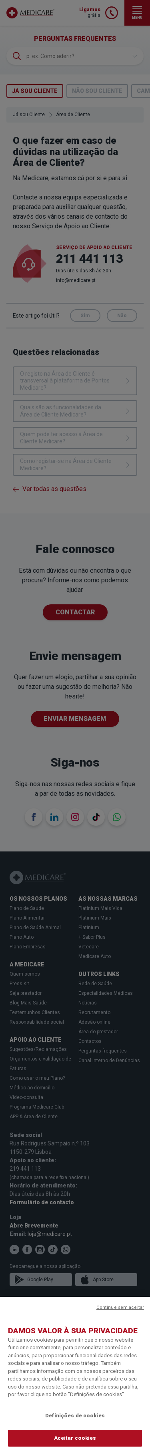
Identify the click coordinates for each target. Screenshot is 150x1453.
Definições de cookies (75, 1416)
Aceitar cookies (75, 1438)
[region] (75, 1375)
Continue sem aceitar (120, 1307)
